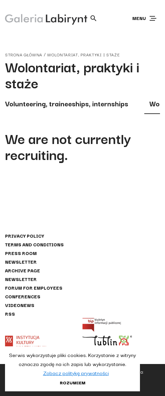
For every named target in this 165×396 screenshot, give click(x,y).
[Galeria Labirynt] (41, 18)
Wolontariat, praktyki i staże (83, 54)
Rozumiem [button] (73, 382)
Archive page (22, 270)
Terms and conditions (34, 244)
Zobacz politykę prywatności (76, 373)
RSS (10, 313)
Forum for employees (33, 287)
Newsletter (21, 261)
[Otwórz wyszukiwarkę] (94, 18)
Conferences (22, 296)
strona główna (23, 54)
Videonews (19, 305)
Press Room (21, 253)
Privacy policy (24, 235)
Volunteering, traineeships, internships (66, 103)
